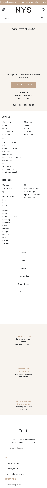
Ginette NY (7, 154)
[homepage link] (23, 10)
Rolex (4, 214)
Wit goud (28, 128)
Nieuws (23, 292)
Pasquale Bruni (9, 169)
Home (23, 253)
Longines (6, 232)
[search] (42, 18)
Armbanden (7, 131)
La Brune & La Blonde (11, 157)
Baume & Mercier (9, 217)
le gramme (7, 160)
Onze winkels (23, 284)
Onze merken (23, 276)
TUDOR (5, 244)
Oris (4, 238)
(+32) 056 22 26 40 (26, 105)
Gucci (4, 226)
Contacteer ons (13, 464)
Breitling (6, 220)
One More (6, 166)
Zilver (26, 125)
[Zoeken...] (20, 19)
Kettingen (6, 134)
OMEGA (5, 235)
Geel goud (28, 131)
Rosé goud (28, 134)
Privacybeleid (12, 469)
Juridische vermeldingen (17, 474)
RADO (5, 241)
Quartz (5, 192)
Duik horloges (30, 192)
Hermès (5, 229)
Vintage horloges (31, 197)
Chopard (6, 151)
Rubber (5, 203)
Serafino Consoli (9, 172)
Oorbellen (6, 128)
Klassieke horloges (32, 189)
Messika (5, 163)
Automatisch (8, 189)
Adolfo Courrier (9, 142)
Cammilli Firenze (9, 148)
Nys (23, 260)
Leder (4, 200)
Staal (4, 206)
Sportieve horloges (32, 194)
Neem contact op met (23, 85)
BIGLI (4, 145)
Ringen (5, 125)
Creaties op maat (14, 485)
